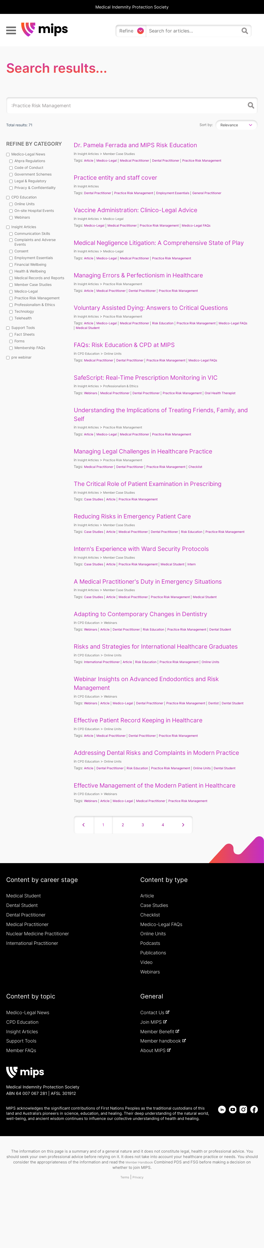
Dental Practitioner (176, 160)
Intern (207, 582)
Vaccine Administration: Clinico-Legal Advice (145, 210)
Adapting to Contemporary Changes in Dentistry (150, 632)
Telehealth (20, 318)
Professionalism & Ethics (32, 304)
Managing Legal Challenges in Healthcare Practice (153, 464)
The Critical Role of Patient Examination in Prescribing (158, 497)
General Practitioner (224, 193)
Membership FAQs (27, 347)
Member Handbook (139, 1215)
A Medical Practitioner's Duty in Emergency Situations (158, 599)
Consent (18, 251)
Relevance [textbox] (229, 125)
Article (89, 160)
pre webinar (18, 357)
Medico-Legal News (25, 154)
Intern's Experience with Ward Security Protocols (151, 567)
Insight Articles (21, 227)
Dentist (231, 729)
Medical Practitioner (141, 160)
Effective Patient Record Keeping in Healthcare (147, 751)
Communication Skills (29, 233)
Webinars (19, 217)
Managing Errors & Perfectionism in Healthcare (148, 283)
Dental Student (239, 647)
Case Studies (95, 512)
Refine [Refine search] (126, 31)
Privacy (139, 1230)
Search (250, 105)
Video (146, 1015)
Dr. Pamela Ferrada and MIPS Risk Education (144, 145)
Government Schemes (30, 174)
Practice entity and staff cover (121, 177)
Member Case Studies (30, 284)
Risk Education (173, 331)
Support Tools (20, 327)
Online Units (22, 204)
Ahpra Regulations (27, 161)
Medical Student (125, 336)
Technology (21, 311)
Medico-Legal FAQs (211, 225)
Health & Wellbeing (27, 271)
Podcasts (150, 996)
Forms (16, 341)
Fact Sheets (22, 334)
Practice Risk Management (34, 298)
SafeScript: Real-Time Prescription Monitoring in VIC (156, 386)
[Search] (245, 33)
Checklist (211, 480)
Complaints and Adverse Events (32, 241)
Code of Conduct (26, 167)
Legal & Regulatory (27, 181)
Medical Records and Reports (36, 278)
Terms (124, 1230)
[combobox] (236, 125)
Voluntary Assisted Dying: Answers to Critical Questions (162, 316)
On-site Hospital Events (31, 210)
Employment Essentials (31, 257)
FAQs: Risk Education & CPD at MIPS (131, 353)
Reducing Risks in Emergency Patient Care (141, 529)
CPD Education (21, 197)
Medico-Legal (23, 291)
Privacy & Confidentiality (32, 187)
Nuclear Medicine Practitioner (37, 987)
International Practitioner (104, 688)
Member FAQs (21, 1104)
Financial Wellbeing (27, 264)
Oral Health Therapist (94, 406)
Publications (153, 1006)
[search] (192, 31)
